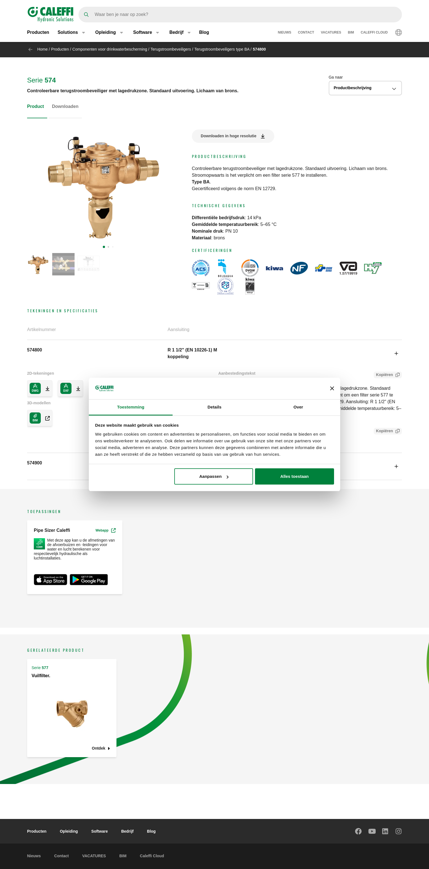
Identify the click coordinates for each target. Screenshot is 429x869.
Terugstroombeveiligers (171, 49)
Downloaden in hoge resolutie (228, 136)
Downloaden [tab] (65, 106)
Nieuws (284, 33)
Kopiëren (383, 375)
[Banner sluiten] (332, 388)
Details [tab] (214, 407)
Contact (306, 33)
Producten (38, 32)
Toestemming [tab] (130, 407)
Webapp (106, 530)
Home (42, 49)
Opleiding (69, 831)
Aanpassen (213, 476)
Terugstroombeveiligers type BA (222, 49)
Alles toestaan (294, 476)
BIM (351, 33)
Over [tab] (298, 407)
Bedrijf (127, 831)
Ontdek (98, 748)
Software (99, 831)
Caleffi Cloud (374, 33)
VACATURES (331, 33)
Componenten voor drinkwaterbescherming (109, 49)
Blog (204, 32)
